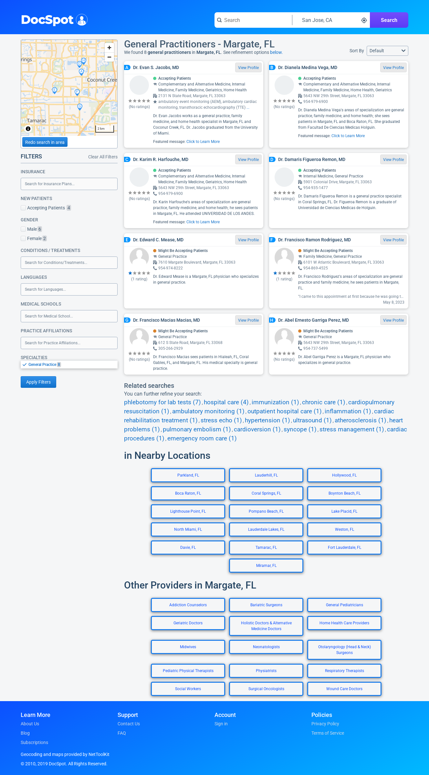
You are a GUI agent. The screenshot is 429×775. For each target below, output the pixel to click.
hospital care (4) (226, 402)
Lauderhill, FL (266, 475)
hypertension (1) (267, 420)
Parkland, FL (188, 475)
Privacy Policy (325, 723)
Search (389, 20)
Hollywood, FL (344, 475)
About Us (30, 723)
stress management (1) (351, 429)
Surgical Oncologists (266, 689)
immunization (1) (275, 402)
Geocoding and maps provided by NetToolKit (65, 754)
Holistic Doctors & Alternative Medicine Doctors (266, 626)
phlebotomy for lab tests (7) (162, 402)
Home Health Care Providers (344, 623)
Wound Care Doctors (344, 689)
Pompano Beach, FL (266, 511)
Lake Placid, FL (344, 511)
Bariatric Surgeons (266, 605)
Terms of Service (327, 733)
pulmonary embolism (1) (197, 429)
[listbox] (69, 364)
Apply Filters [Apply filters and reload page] (38, 382)
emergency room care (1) (202, 438)
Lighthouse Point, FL (188, 511)
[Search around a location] (331, 20)
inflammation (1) (348, 411)
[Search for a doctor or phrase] (253, 20)
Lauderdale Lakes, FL (266, 529)
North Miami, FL (188, 529)
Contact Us (129, 723)
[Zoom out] (109, 57)
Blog (25, 733)
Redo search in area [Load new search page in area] (45, 142)
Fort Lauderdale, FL (344, 547)
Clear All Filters (103, 156)
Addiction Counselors (188, 605)
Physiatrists (266, 671)
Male (31, 229)
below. (276, 52)
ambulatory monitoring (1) (208, 411)
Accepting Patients (46, 208)
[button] (387, 51)
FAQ (122, 733)
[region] (69, 88)
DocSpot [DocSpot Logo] (53, 19)
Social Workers (188, 689)
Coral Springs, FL (266, 493)
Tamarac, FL (266, 547)
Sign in (221, 723)
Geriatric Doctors (188, 623)
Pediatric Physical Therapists (188, 671)
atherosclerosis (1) (360, 420)
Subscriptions (34, 742)
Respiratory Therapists (344, 671)
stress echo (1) (221, 420)
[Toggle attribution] (28, 129)
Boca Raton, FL (188, 493)
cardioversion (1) (257, 429)
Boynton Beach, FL (345, 493)
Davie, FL (188, 547)
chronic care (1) (323, 402)
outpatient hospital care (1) (284, 411)
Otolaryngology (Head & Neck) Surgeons (344, 650)
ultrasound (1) (312, 420)
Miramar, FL (266, 565)
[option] (73, 364)
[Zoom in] (109, 47)
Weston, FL (344, 529)
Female (34, 238)
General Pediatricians (344, 605)
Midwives (188, 647)
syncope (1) (300, 429)
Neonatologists (266, 647)
